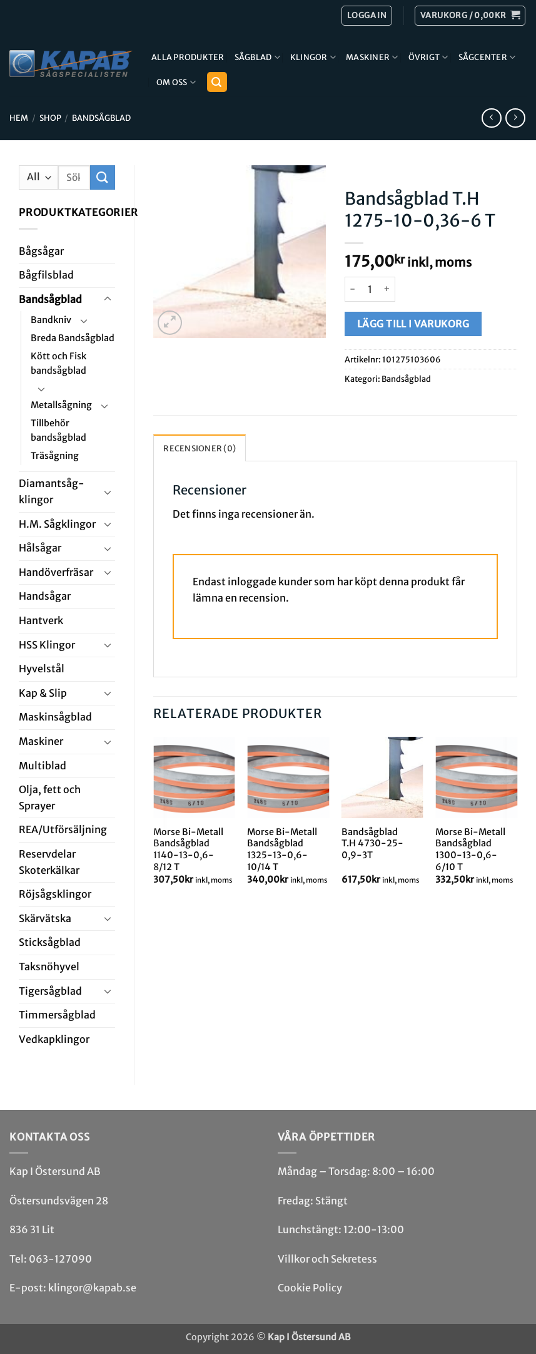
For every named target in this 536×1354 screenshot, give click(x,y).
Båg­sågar (41, 251)
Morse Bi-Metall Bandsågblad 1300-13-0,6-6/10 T (470, 849)
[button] (470, 16)
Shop (50, 118)
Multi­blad (42, 765)
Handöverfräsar (56, 572)
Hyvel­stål (41, 668)
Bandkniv (51, 320)
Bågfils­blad (46, 275)
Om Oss (176, 82)
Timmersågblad (57, 1014)
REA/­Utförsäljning (63, 829)
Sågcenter (487, 57)
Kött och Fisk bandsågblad (58, 363)
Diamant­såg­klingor (51, 491)
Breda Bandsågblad (72, 338)
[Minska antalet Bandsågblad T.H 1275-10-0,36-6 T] (352, 289)
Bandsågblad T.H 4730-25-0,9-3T (372, 843)
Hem (18, 118)
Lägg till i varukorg (413, 324)
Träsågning (55, 455)
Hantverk (41, 620)
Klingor (313, 57)
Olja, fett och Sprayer (50, 797)
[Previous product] (515, 118)
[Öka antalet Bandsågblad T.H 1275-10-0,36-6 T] (387, 289)
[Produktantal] (370, 289)
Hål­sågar (40, 547)
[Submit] (102, 177)
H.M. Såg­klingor (57, 524)
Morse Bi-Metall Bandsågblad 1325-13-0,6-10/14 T (282, 849)
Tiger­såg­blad (50, 991)
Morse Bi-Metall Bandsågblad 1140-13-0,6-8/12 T (188, 849)
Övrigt (428, 57)
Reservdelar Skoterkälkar (49, 862)
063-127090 (60, 1259)
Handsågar (45, 596)
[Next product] (491, 118)
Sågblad (257, 57)
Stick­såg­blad (50, 942)
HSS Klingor (47, 645)
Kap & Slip (43, 693)
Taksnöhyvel (49, 966)
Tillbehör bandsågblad (58, 430)
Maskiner (372, 57)
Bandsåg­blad (101, 118)
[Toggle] (107, 299)
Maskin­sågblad (55, 716)
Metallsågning (61, 405)
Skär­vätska (45, 918)
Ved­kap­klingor (54, 1039)
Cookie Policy (310, 1287)
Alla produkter (188, 57)
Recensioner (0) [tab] (199, 448)
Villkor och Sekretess (327, 1259)
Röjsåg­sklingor (55, 894)
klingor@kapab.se (92, 1287)
